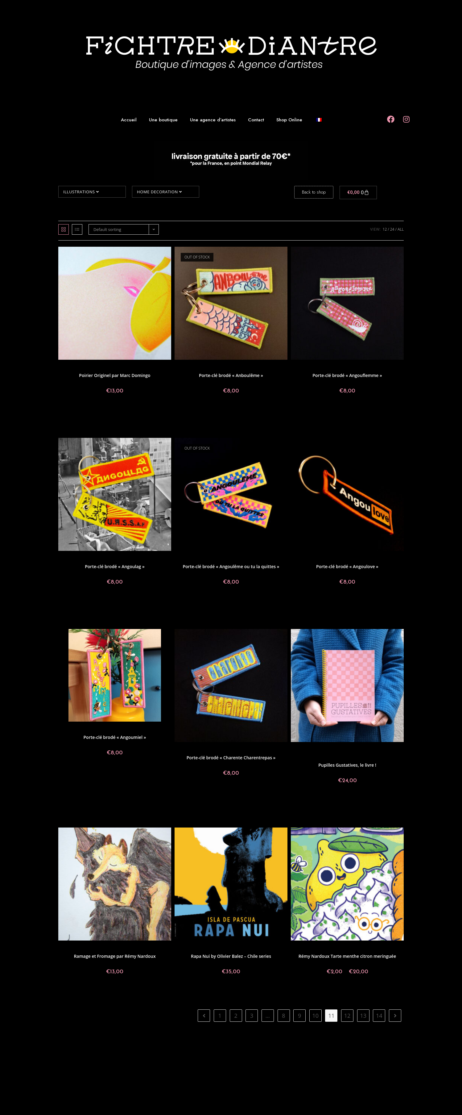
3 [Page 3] (251, 1015)
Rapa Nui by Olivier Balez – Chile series (231, 956)
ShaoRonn (161, 729)
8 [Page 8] (283, 1015)
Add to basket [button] (115, 411)
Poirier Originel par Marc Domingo (114, 375)
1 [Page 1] (219, 1015)
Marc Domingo (155, 367)
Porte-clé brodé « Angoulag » (115, 566)
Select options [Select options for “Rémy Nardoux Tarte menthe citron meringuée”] (347, 992)
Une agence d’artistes (213, 119)
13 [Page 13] (363, 1015)
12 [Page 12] (347, 1015)
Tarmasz (367, 757)
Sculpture (322, 558)
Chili (215, 948)
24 (392, 229)
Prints (67, 367)
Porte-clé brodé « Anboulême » (231, 375)
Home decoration (159, 192)
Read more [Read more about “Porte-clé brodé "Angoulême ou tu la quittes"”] (231, 603)
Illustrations (81, 192)
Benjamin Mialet (340, 749)
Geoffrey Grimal (236, 367)
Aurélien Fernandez (310, 749)
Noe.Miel (367, 753)
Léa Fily (337, 558)
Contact (256, 119)
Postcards (214, 367)
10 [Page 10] (315, 1015)
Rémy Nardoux (155, 948)
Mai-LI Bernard (329, 753)
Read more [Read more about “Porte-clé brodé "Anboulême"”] (231, 411)
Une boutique (163, 119)
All (401, 229)
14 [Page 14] (379, 1015)
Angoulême (195, 367)
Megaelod (351, 753)
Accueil (129, 119)
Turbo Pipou (379, 367)
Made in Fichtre (129, 367)
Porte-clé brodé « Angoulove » (347, 566)
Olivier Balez (251, 948)
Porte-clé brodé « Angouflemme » (347, 375)
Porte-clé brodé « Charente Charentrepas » (231, 758)
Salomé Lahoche (328, 757)
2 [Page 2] (235, 1015)
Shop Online (289, 119)
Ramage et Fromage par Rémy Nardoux (114, 956)
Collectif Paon (84, 367)
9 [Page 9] (299, 1015)
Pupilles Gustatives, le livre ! (347, 765)
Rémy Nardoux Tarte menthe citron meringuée (347, 956)
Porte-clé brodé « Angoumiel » (115, 737)
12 (385, 229)
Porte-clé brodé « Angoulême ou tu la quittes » (231, 566)
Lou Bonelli (390, 749)
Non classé (384, 753)
